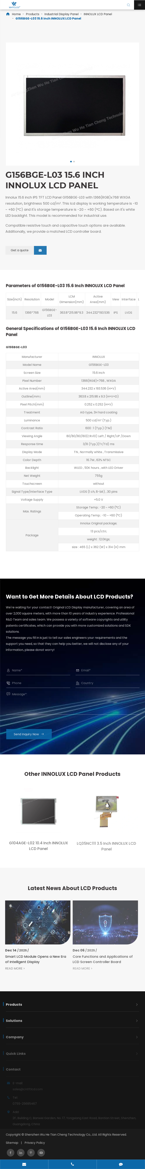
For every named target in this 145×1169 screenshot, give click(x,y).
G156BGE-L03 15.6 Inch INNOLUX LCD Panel (48, 18)
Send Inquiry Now (31, 734)
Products (32, 14)
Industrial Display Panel (61, 14)
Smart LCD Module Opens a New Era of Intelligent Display (32, 959)
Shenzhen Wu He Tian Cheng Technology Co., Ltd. (61, 1134)
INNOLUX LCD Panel (98, 14)
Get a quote (26, 250)
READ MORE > (12, 968)
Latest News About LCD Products (72, 891)
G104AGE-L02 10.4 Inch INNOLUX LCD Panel (38, 848)
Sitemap (12, 1143)
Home (16, 14)
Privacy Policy (35, 1143)
